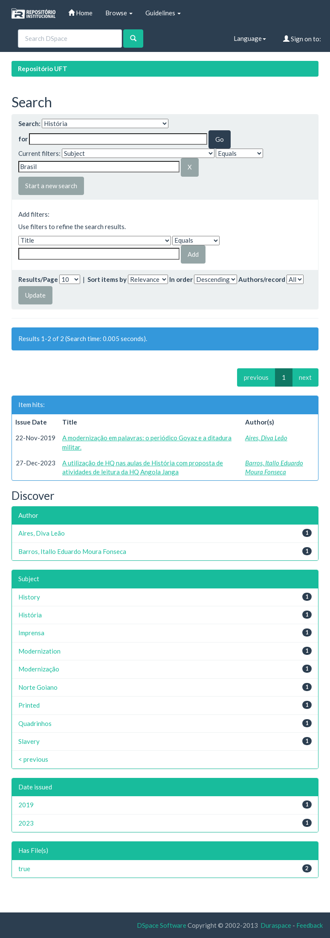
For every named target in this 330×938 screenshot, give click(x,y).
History (29, 597)
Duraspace (276, 925)
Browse (119, 13)
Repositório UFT (42, 68)
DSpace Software (161, 925)
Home (80, 13)
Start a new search (51, 185)
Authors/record (261, 279)
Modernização (38, 669)
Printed (29, 705)
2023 (26, 823)
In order (181, 279)
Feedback (309, 925)
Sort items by (107, 279)
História (30, 615)
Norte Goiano (38, 687)
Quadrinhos (35, 723)
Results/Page (38, 279)
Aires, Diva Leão (266, 438)
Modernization (39, 651)
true (24, 868)
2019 (26, 805)
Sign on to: (302, 39)
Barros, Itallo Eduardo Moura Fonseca (72, 551)
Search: (29, 123)
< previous (33, 759)
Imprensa (31, 633)
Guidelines (163, 13)
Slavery (29, 741)
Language (250, 38)
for (23, 139)
